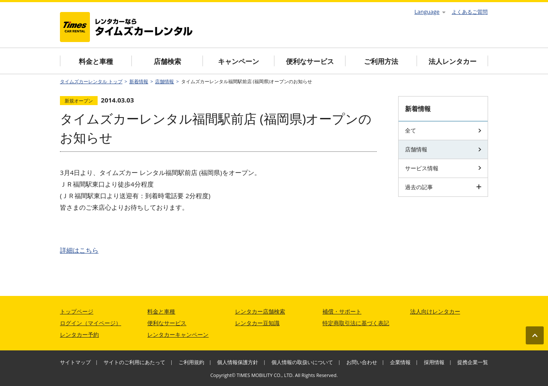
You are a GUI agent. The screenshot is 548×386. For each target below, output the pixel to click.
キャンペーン (238, 61)
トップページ (76, 311)
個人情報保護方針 (237, 362)
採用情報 (434, 362)
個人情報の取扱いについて (302, 362)
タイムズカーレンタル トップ (91, 81)
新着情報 (138, 81)
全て (443, 130)
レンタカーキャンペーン (177, 334)
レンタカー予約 (79, 334)
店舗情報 (164, 81)
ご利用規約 (191, 362)
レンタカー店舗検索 (260, 311)
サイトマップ (75, 362)
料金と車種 (96, 61)
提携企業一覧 (472, 362)
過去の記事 (443, 187)
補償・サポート (341, 311)
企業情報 (400, 362)
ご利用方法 (381, 61)
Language (429, 11)
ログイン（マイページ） (90, 323)
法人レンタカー (453, 61)
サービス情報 (443, 168)
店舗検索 (167, 61)
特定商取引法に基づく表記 (355, 323)
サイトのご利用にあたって (134, 362)
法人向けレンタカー (435, 311)
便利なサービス (310, 61)
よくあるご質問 (470, 11)
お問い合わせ (361, 362)
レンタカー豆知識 (257, 323)
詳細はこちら (79, 250)
